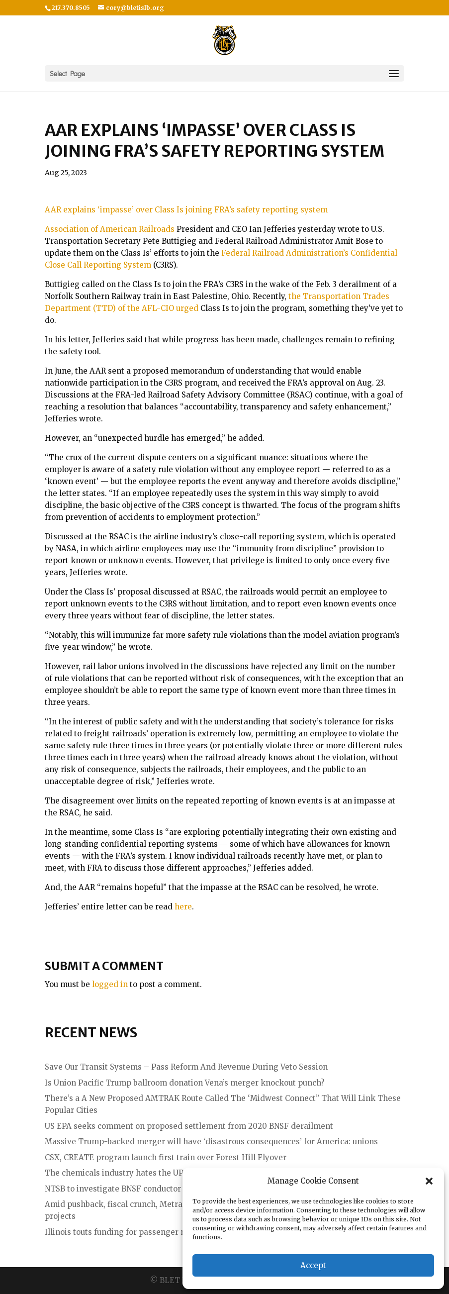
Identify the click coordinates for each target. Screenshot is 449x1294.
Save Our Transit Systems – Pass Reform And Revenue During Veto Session (186, 1067)
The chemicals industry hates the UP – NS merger (139, 1173)
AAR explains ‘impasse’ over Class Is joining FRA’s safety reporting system (186, 209)
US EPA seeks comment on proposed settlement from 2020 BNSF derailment (189, 1126)
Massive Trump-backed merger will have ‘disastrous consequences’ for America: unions (211, 1141)
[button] (429, 1181)
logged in (110, 984)
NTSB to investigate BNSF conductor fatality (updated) (147, 1189)
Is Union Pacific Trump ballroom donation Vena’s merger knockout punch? (184, 1083)
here (183, 906)
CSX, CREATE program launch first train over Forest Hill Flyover (165, 1157)
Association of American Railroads (110, 229)
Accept (313, 1265)
